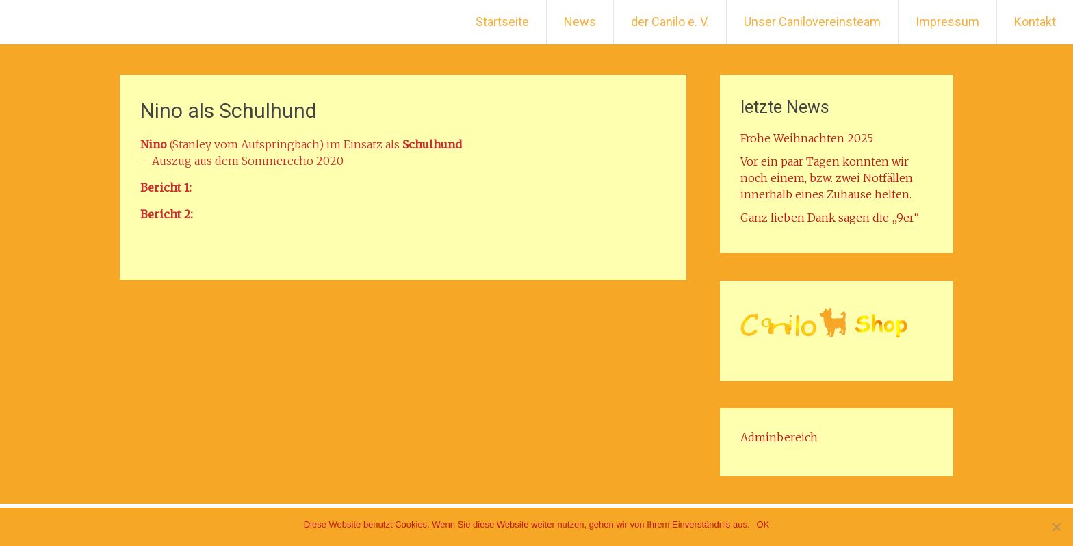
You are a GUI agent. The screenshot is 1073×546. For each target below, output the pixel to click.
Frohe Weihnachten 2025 (806, 138)
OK (763, 524)
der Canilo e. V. (670, 21)
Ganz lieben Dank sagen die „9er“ (829, 217)
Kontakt (1035, 21)
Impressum (947, 21)
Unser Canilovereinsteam (812, 21)
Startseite (502, 21)
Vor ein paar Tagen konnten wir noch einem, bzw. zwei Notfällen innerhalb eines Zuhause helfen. (826, 178)
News (580, 21)
